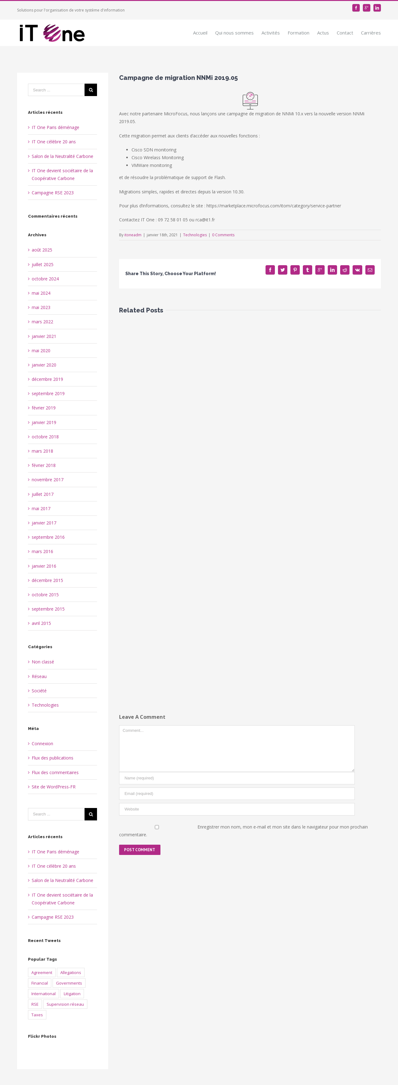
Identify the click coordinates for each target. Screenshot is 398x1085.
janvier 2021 (44, 336)
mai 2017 (41, 508)
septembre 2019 (48, 393)
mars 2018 (42, 451)
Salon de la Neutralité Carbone (62, 156)
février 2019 (44, 408)
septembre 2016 (48, 537)
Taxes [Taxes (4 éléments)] (37, 1015)
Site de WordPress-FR (54, 787)
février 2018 (44, 465)
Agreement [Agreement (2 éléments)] (41, 972)
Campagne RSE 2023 (53, 193)
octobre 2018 (45, 437)
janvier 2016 (44, 566)
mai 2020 (41, 350)
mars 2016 (42, 551)
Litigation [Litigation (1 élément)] (72, 993)
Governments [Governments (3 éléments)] (69, 983)
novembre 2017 (47, 479)
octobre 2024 (45, 279)
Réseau (39, 676)
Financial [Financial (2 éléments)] (39, 983)
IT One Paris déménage (55, 127)
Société (39, 691)
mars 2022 (42, 322)
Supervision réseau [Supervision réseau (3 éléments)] (65, 1004)
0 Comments (223, 235)
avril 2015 (41, 623)
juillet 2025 (42, 264)
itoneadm (132, 235)
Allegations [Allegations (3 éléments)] (70, 972)
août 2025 (42, 250)
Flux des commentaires (55, 772)
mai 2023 (41, 307)
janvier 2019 (44, 422)
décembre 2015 (47, 580)
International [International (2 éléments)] (43, 993)
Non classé (43, 662)
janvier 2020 (44, 365)
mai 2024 (41, 293)
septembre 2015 (48, 609)
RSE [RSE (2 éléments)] (35, 1004)
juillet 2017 (42, 494)
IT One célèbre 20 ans (54, 142)
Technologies (195, 235)
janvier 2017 (44, 523)
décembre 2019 (47, 379)
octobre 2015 (45, 595)
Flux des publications (52, 758)
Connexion (42, 743)
